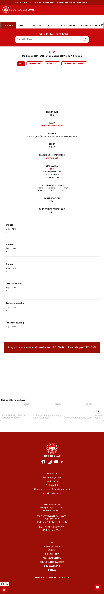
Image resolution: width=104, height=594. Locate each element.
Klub (52, 123)
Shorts (52, 188)
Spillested (52, 166)
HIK (52, 169)
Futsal (52, 570)
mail (72, 347)
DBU (52, 543)
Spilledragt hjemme (52, 186)
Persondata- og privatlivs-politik (52, 578)
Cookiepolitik (52, 485)
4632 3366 (91, 347)
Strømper (64, 188)
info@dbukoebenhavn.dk (55, 522)
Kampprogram (35, 64)
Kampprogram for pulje (74, 64)
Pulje (52, 144)
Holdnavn (52, 112)
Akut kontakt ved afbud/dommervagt (52, 489)
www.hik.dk (52, 158)
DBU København (52, 558)
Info (21, 64)
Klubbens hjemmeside (52, 155)
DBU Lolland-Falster (52, 562)
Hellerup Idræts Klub (52, 126)
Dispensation (52, 199)
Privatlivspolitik (52, 482)
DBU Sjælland (52, 566)
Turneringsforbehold (52, 209)
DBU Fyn (52, 550)
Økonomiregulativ (52, 478)
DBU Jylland (52, 554)
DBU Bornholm (52, 547)
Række (52, 134)
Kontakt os (52, 474)
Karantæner (52, 64)
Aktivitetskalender (52, 493)
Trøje (40, 188)
